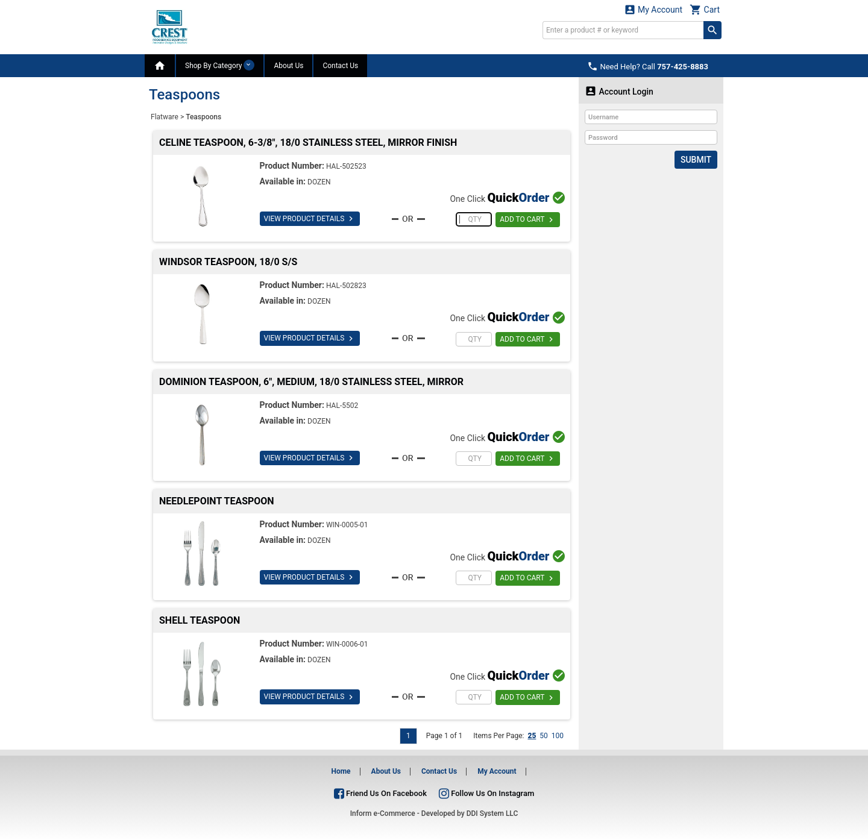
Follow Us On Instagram (486, 793)
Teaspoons (203, 117)
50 (543, 736)
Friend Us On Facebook (380, 793)
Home (340, 771)
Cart (705, 9)
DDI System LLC (492, 813)
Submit (696, 160)
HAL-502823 (346, 285)
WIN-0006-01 (347, 644)
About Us (288, 65)
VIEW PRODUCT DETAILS (310, 219)
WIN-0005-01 (347, 525)
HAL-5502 (342, 405)
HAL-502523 (346, 166)
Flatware (164, 117)
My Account (653, 9)
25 (531, 736)
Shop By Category (219, 65)
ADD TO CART (528, 220)
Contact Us (340, 65)
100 (558, 736)
